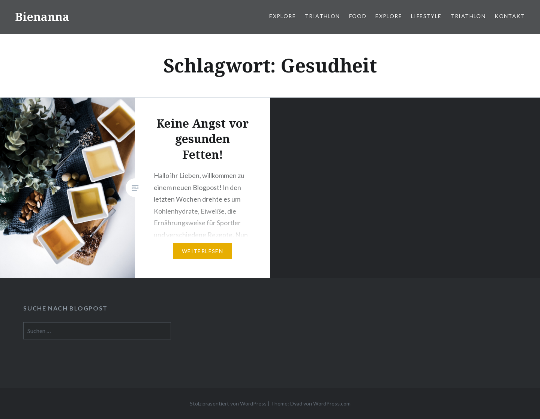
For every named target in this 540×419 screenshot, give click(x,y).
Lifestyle (426, 16)
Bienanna (42, 16)
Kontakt (510, 16)
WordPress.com (332, 403)
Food (358, 16)
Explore (282, 16)
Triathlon (322, 16)
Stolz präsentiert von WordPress (228, 403)
